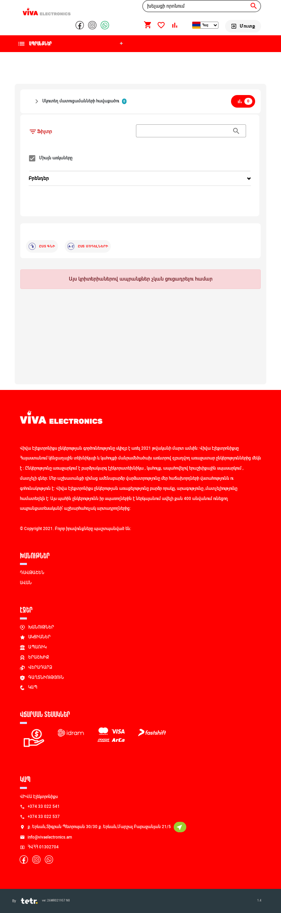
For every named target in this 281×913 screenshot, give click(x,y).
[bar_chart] (243, 101)
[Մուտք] (243, 26)
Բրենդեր (39, 178)
